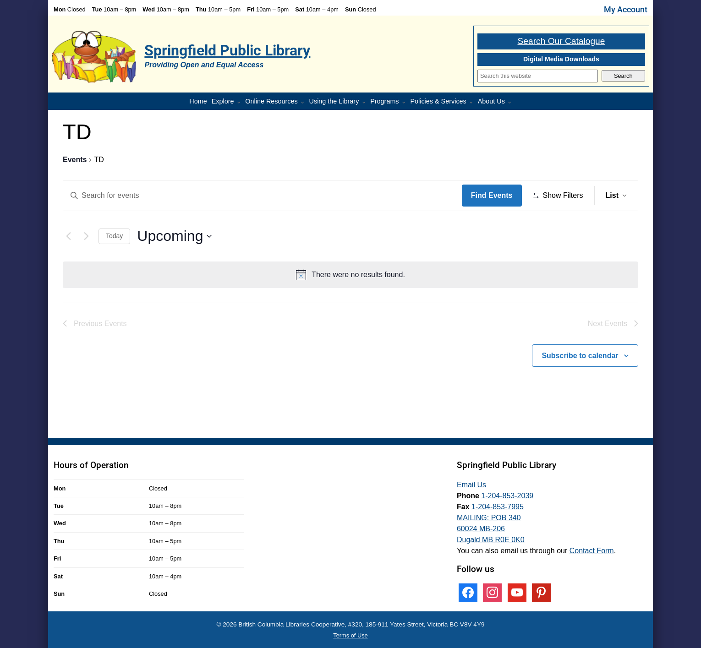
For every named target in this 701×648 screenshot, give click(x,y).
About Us (491, 101)
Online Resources (271, 101)
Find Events (492, 195)
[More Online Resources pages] (304, 102)
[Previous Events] (68, 236)
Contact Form (592, 551)
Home (198, 101)
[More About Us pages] (511, 102)
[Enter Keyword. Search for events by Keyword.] (262, 195)
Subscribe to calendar (580, 355)
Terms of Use (350, 635)
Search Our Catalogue (561, 41)
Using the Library (334, 101)
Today (114, 236)
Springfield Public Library (227, 50)
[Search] (537, 76)
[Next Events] (86, 236)
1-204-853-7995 (497, 507)
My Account (625, 9)
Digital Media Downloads (561, 59)
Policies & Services (438, 101)
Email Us (471, 485)
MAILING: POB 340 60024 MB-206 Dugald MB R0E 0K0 (491, 529)
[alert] (350, 274)
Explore (223, 101)
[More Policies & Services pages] (473, 102)
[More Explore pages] (240, 102)
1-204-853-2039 (507, 496)
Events (75, 159)
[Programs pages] (405, 102)
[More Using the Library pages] (365, 102)
